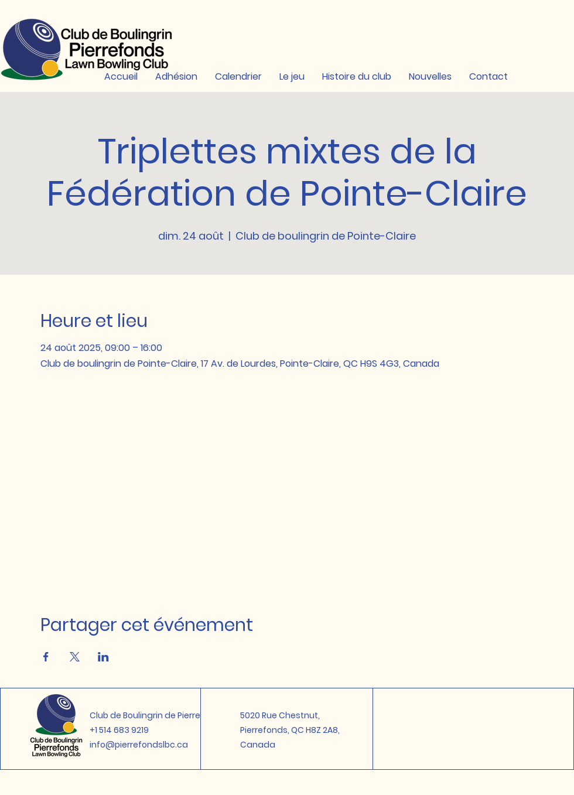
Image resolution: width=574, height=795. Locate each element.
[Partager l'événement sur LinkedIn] (103, 656)
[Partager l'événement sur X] (74, 656)
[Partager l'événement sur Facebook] (46, 656)
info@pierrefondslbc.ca (139, 744)
